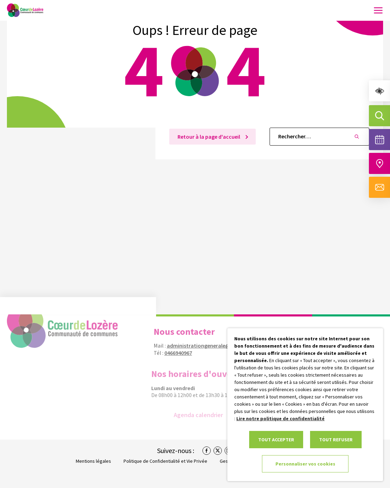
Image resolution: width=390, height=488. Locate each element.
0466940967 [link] (175, 352)
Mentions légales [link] (93, 461)
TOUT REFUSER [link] (336, 439)
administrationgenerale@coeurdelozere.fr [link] (215, 345)
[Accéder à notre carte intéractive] (379, 163)
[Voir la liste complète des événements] (379, 139)
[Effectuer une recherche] (379, 115)
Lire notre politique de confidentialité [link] (280, 418)
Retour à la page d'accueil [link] (209, 136)
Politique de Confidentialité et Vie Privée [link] (165, 461)
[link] (379, 90)
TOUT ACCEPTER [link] (276, 439)
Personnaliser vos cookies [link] (305, 464)
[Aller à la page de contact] (379, 187)
